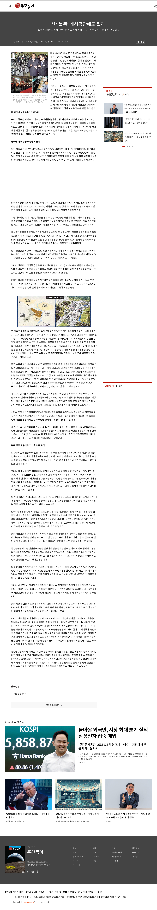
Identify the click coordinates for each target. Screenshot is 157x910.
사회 (74, 852)
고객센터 (50, 892)
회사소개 (16, 892)
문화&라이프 (78, 856)
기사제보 (135, 848)
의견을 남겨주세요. (21, 694)
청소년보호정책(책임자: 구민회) (89, 892)
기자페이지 (116, 861)
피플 (94, 861)
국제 (94, 852)
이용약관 (57, 892)
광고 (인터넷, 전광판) (29, 892)
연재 (114, 848)
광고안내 (135, 856)
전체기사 (76, 865)
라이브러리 (116, 856)
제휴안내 (42, 892)
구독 (125, 95)
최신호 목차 (117, 852)
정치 (74, 848)
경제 (94, 848)
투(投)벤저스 (112, 94)
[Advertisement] (48, 181)
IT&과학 (95, 856)
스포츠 (75, 861)
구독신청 (135, 852)
